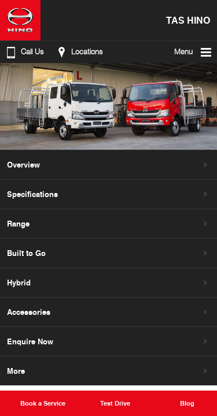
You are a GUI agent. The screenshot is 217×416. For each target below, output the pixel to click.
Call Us (23, 52)
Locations (78, 52)
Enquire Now (30, 341)
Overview (23, 164)
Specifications (32, 194)
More (16, 371)
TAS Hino (188, 19)
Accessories (28, 312)
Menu (193, 52)
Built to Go (26, 253)
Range (18, 223)
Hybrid (19, 282)
